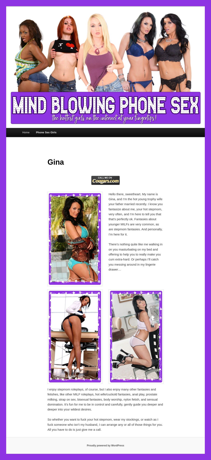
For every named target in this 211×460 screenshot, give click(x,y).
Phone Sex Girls (46, 132)
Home (25, 132)
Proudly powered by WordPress (105, 445)
